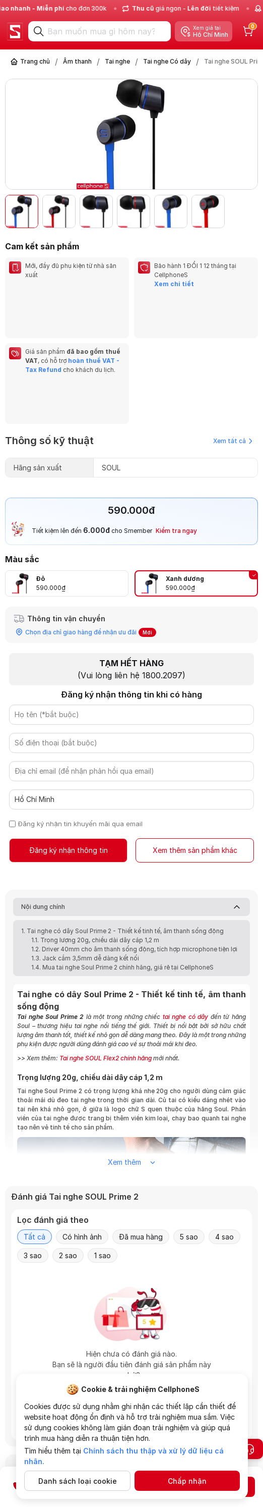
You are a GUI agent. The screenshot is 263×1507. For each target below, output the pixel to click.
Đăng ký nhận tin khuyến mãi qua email (80, 733)
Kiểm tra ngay (176, 440)
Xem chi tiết (174, 284)
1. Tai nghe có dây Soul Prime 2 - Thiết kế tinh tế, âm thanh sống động (122, 840)
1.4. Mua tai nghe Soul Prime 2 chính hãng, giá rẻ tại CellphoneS (122, 876)
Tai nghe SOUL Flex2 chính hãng (105, 967)
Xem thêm (131, 1071)
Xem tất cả (232, 350)
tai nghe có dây (186, 926)
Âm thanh (77, 61)
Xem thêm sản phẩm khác (195, 759)
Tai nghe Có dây (167, 61)
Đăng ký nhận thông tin (68, 759)
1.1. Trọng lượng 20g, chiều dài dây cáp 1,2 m (95, 849)
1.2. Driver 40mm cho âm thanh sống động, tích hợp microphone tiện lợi (134, 858)
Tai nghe (117, 61)
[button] (245, 211)
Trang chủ (35, 61)
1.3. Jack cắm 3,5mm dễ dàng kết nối (85, 867)
